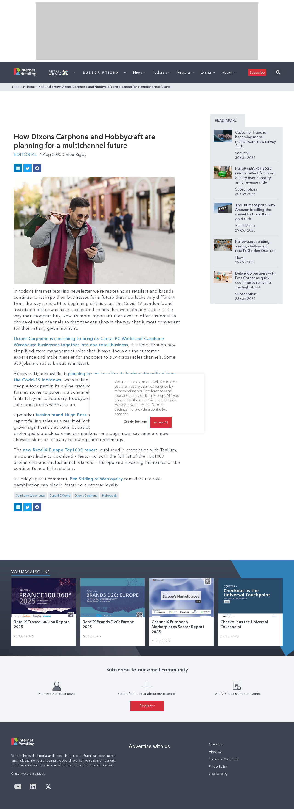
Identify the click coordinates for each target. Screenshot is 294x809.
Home (31, 86)
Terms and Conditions (223, 759)
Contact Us (216, 744)
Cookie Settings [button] (135, 421)
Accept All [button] (161, 422)
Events (208, 72)
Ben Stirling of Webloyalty (96, 478)
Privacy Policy (218, 766)
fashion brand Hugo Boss (61, 414)
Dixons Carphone (86, 495)
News (139, 72)
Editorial (45, 86)
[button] (278, 72)
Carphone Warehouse (30, 495)
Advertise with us (149, 746)
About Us (215, 751)
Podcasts (161, 72)
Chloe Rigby (74, 154)
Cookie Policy (218, 774)
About (228, 72)
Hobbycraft (109, 495)
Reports (185, 72)
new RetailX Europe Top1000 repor (59, 450)
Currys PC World (59, 495)
